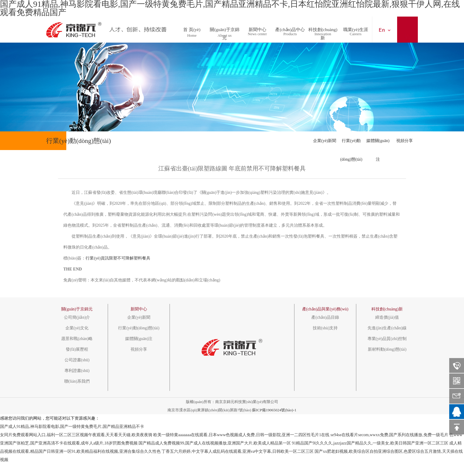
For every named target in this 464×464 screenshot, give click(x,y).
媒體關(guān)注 (378, 144)
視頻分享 (404, 140)
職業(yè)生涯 (355, 27)
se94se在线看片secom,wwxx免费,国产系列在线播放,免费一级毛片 (389, 435)
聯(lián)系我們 (77, 381)
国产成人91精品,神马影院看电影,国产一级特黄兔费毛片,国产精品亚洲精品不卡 (72, 426)
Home (191, 35)
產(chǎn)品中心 (290, 27)
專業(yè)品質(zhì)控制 (387, 339)
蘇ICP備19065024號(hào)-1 (274, 410)
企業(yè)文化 (77, 328)
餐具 (146, 258)
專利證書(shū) (77, 371)
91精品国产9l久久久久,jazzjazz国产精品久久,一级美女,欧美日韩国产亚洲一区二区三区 (370, 443)
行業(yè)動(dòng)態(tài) (351, 144)
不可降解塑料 (129, 258)
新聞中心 (257, 27)
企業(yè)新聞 (324, 140)
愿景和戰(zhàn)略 (77, 339)
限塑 (113, 258)
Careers (356, 34)
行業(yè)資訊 (97, 258)
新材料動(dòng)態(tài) (387, 349)
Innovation (323, 34)
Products (290, 34)
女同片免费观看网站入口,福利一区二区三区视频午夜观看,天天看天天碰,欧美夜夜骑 (76, 435)
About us (224, 35)
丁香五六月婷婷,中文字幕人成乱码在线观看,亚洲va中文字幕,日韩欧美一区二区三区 (238, 451)
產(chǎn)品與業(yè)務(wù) (325, 309)
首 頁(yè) (191, 27)
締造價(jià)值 (387, 317)
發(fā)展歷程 (77, 349)
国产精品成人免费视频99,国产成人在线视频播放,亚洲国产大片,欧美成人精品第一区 (214, 443)
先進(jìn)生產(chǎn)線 (387, 328)
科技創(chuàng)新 (322, 27)
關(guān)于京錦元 (224, 27)
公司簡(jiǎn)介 (77, 317)
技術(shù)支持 (325, 328)
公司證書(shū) (77, 360)
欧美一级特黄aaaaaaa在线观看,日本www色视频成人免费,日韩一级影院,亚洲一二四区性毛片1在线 (241, 435)
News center (257, 34)
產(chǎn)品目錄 (325, 317)
